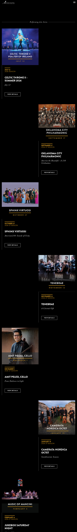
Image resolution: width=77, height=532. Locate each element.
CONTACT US (19, 443)
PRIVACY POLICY (56, 443)
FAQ (45, 443)
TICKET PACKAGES (33, 443)
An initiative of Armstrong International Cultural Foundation (38, 494)
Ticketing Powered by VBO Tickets (38, 518)
